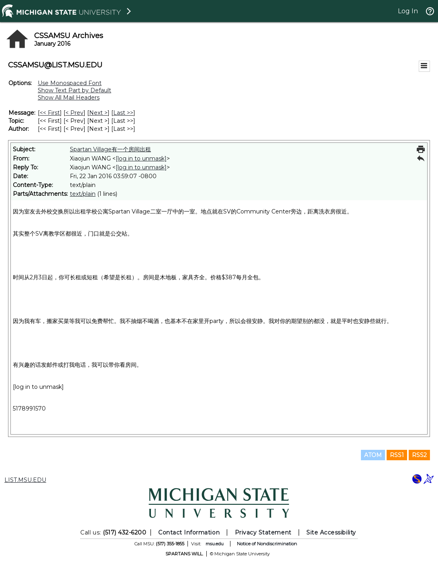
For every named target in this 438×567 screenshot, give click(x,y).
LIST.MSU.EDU (25, 480)
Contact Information (189, 532)
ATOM (373, 455)
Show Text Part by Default (74, 90)
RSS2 (419, 455)
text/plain (83, 193)
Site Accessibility (331, 532)
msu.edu (215, 544)
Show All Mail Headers (69, 97)
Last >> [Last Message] (123, 112)
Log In (408, 11)
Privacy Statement (263, 532)
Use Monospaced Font (70, 83)
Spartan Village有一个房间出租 (110, 149)
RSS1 (397, 455)
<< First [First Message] (50, 112)
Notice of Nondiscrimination (267, 544)
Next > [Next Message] (98, 112)
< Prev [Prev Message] (74, 112)
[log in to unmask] (141, 158)
